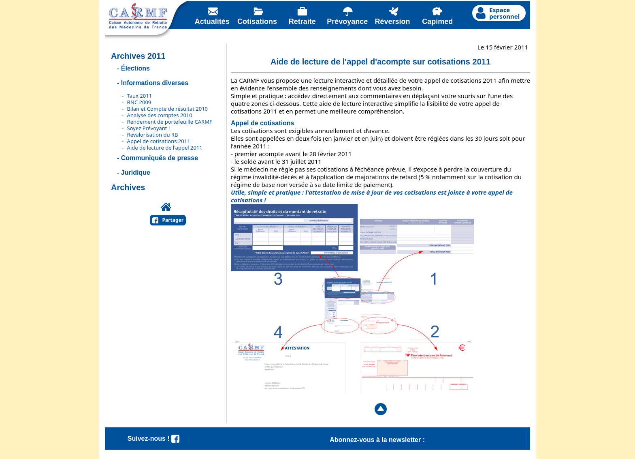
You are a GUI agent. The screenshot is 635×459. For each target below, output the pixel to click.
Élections (135, 68)
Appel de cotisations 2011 (158, 141)
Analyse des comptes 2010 (159, 115)
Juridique (135, 172)
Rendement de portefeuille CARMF (169, 121)
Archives (128, 187)
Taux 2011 (139, 95)
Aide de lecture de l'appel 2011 (164, 147)
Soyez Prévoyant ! (148, 128)
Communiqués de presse (159, 157)
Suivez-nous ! (153, 438)
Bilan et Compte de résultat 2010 (167, 108)
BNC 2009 (139, 102)
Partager (173, 220)
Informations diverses (154, 82)
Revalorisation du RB (152, 134)
